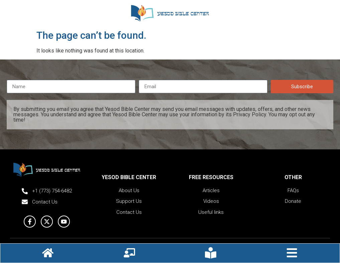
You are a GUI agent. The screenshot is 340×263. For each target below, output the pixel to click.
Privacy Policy (249, 114)
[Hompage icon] (48, 253)
